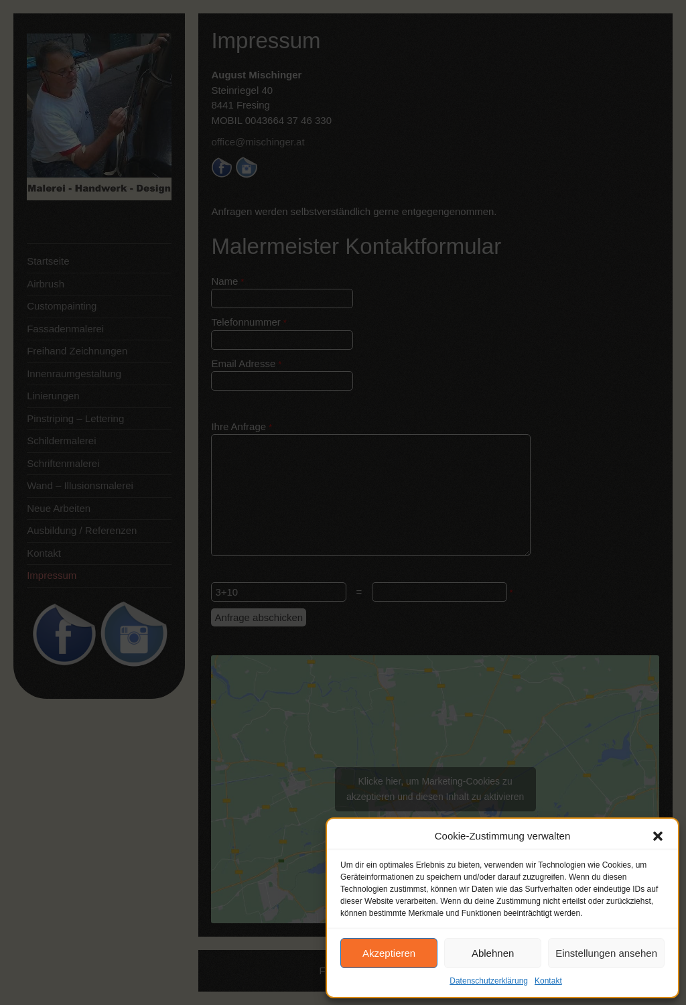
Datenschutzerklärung (489, 981)
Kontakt (548, 981)
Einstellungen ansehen (606, 953)
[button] (658, 836)
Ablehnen (493, 953)
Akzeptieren (388, 953)
